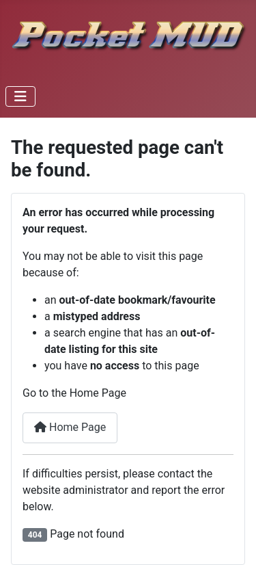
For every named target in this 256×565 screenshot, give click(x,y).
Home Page (70, 427)
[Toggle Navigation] (20, 96)
